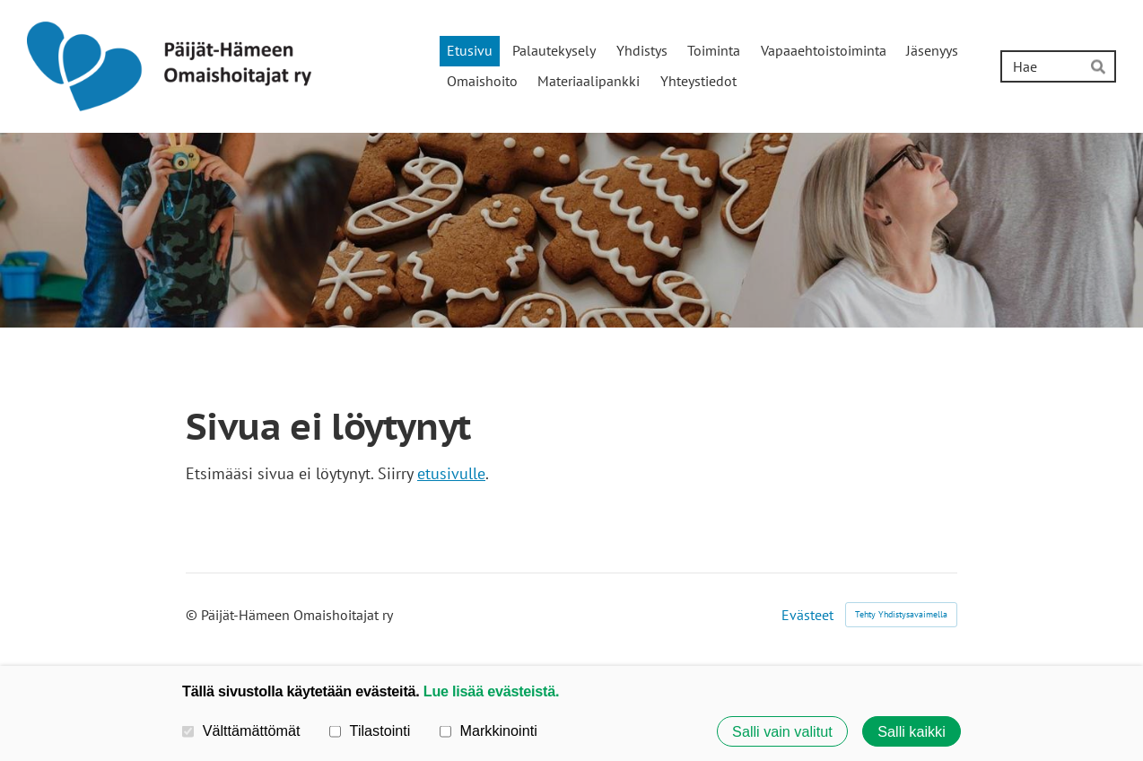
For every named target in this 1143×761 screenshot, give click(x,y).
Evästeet (807, 615)
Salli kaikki (911, 731)
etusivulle (451, 473)
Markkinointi (488, 730)
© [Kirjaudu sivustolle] (193, 615)
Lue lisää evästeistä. (491, 691)
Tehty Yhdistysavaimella (901, 614)
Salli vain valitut (782, 731)
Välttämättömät (241, 730)
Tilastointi (369, 730)
